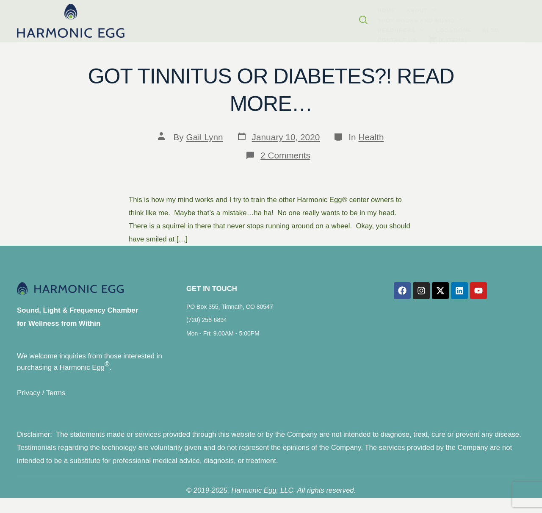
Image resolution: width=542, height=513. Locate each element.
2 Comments (285, 155)
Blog (323, 19)
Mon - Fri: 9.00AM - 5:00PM (223, 339)
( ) (399, 18)
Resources (247, 18)
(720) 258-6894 (206, 325)
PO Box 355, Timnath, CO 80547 (229, 312)
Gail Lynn (204, 137)
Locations (292, 19)
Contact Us (356, 19)
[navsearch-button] (529, 20)
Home (85, 19)
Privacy (28, 400)
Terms (56, 400)
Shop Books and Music (176, 18)
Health (371, 137)
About (113, 18)
